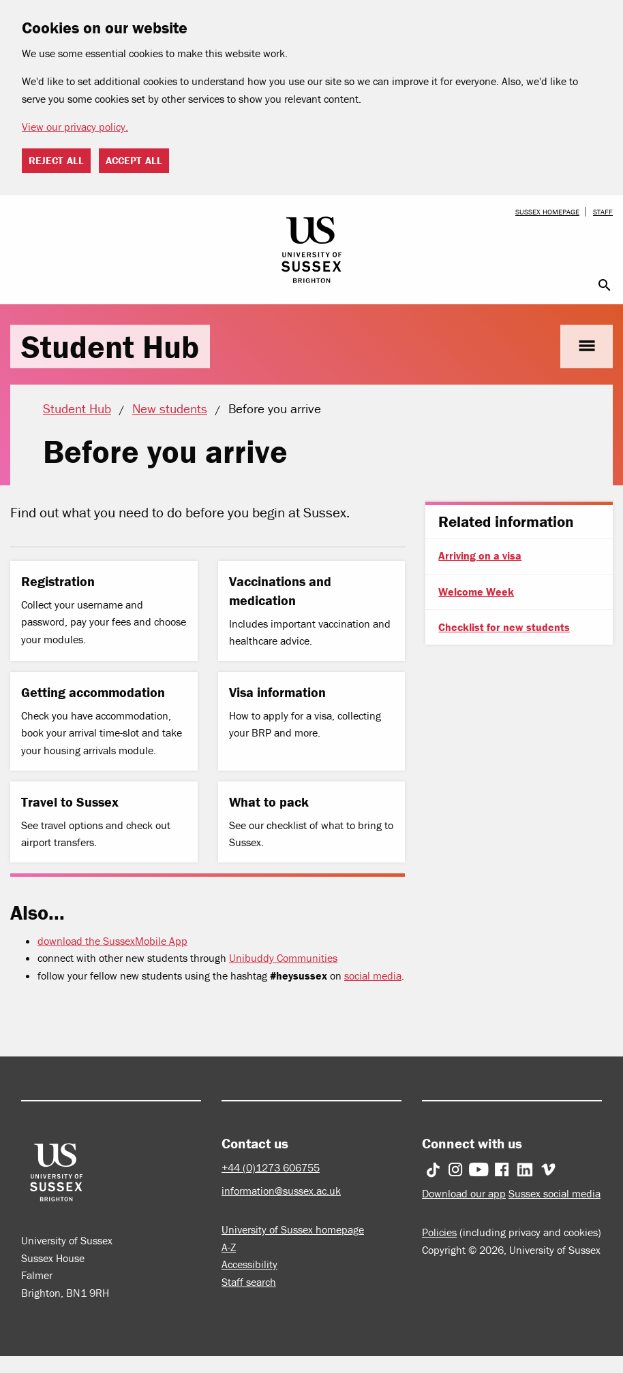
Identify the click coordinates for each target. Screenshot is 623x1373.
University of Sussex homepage (293, 1229)
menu (586, 346)
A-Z (229, 1247)
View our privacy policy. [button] (75, 126)
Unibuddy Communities (283, 958)
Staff (603, 211)
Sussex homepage (547, 211)
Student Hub (110, 346)
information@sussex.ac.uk (281, 1190)
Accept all (134, 160)
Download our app (464, 1193)
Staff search (249, 1282)
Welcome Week (476, 591)
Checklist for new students (504, 627)
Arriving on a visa (479, 555)
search (604, 285)
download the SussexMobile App (112, 941)
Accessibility (249, 1264)
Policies (439, 1232)
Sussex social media (554, 1193)
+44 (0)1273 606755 (271, 1167)
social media (372, 975)
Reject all (56, 160)
